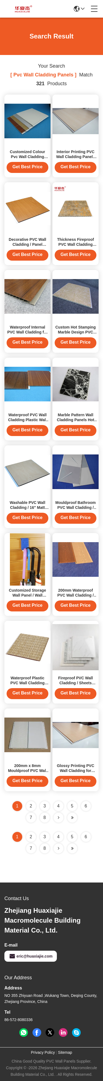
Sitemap (65, 1052)
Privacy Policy (43, 1052)
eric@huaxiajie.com (30, 956)
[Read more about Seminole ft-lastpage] (72, 848)
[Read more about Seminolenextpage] (58, 848)
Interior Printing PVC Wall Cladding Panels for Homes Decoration (75, 157)
